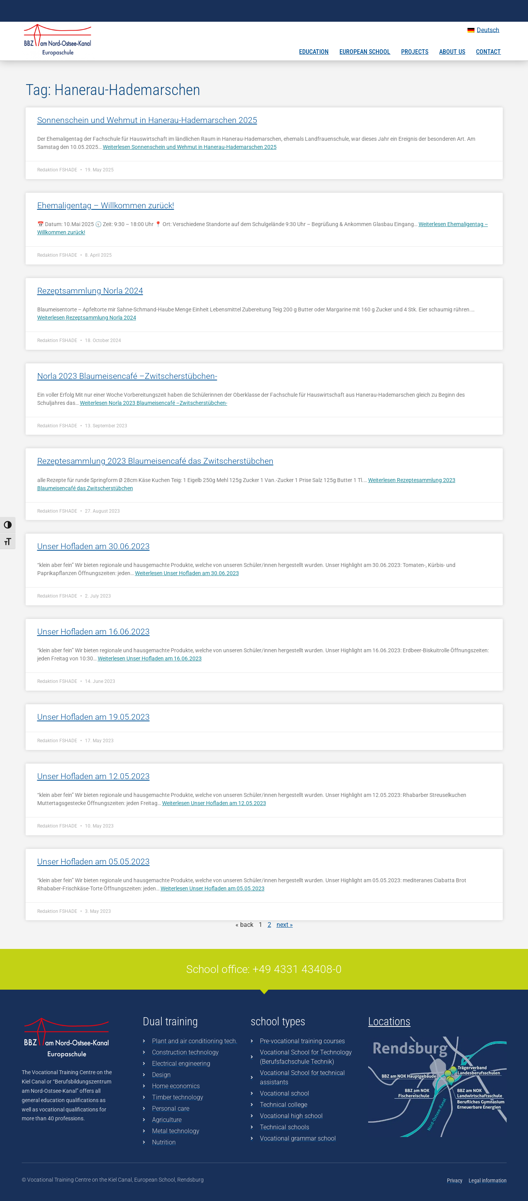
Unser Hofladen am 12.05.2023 (93, 776)
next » (285, 924)
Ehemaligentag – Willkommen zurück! (105, 205)
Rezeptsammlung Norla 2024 (90, 290)
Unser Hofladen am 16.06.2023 (93, 631)
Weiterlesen (190, 147)
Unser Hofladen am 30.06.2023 (93, 546)
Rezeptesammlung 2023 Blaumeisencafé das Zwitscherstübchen (155, 461)
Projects (414, 51)
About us (452, 51)
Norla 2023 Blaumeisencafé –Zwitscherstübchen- (127, 376)
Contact (488, 51)
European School (364, 51)
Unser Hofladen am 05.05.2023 (93, 861)
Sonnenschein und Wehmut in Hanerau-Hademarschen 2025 (147, 120)
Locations (389, 1021)
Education (314, 51)
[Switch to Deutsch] (483, 30)
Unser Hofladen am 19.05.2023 (93, 717)
